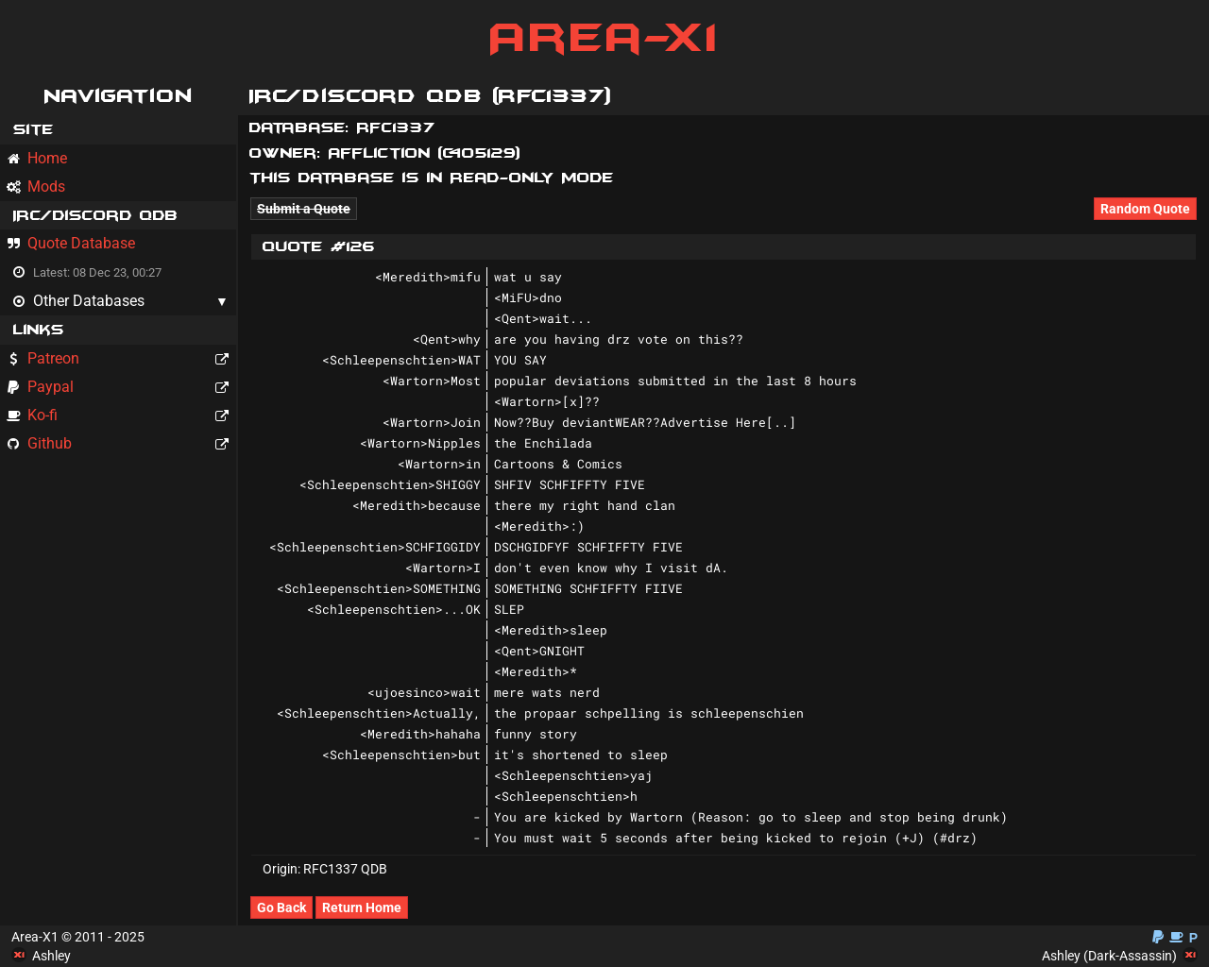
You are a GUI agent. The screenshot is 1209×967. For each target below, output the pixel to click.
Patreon (121, 358)
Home (37, 158)
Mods (36, 186)
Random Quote (1145, 208)
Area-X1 (605, 37)
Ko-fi (121, 415)
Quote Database (71, 243)
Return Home (361, 907)
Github (121, 443)
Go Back (281, 907)
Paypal (121, 387)
